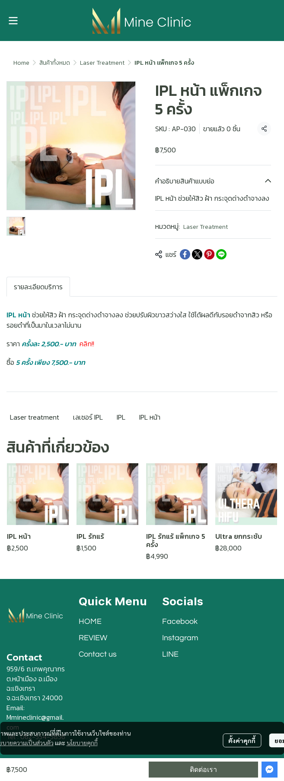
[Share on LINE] (221, 254)
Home (21, 62)
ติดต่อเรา (203, 769)
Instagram (180, 638)
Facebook (180, 621)
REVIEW (93, 638)
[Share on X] (197, 254)
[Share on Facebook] (185, 254)
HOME (90, 621)
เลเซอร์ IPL (88, 417)
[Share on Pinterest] (209, 254)
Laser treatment (34, 417)
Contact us (98, 654)
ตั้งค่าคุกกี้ (241, 740)
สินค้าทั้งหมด (54, 62)
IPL (121, 417)
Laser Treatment (102, 62)
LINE (170, 654)
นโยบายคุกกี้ (82, 742)
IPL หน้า (149, 417)
